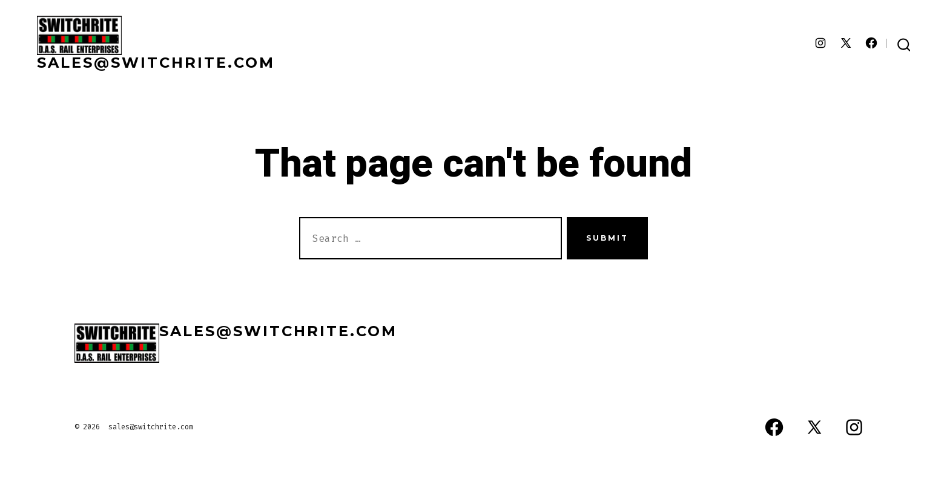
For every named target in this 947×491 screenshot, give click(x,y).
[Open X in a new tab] (845, 43)
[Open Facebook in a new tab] (871, 43)
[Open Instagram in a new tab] (820, 43)
